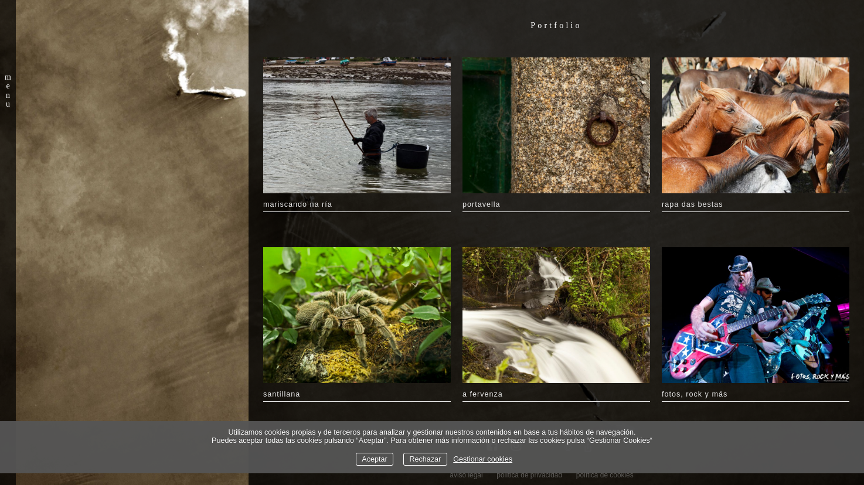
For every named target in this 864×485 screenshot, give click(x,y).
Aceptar (374, 459)
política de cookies (605, 475)
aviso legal (466, 475)
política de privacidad (529, 475)
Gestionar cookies (482, 459)
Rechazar (425, 459)
